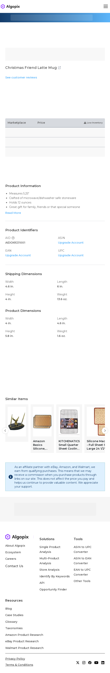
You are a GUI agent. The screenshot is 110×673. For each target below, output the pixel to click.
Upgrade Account (71, 242)
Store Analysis (49, 569)
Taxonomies (14, 628)
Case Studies (14, 615)
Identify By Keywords (54, 576)
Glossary (11, 622)
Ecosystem (13, 552)
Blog (8, 608)
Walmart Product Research (24, 648)
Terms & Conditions (19, 665)
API (42, 583)
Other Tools (82, 581)
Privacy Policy (15, 658)
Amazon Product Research (24, 635)
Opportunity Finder (53, 589)
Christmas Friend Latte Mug (33, 68)
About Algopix (15, 545)
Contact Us (14, 566)
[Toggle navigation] (105, 6)
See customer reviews (21, 77)
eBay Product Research (22, 641)
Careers (10, 559)
